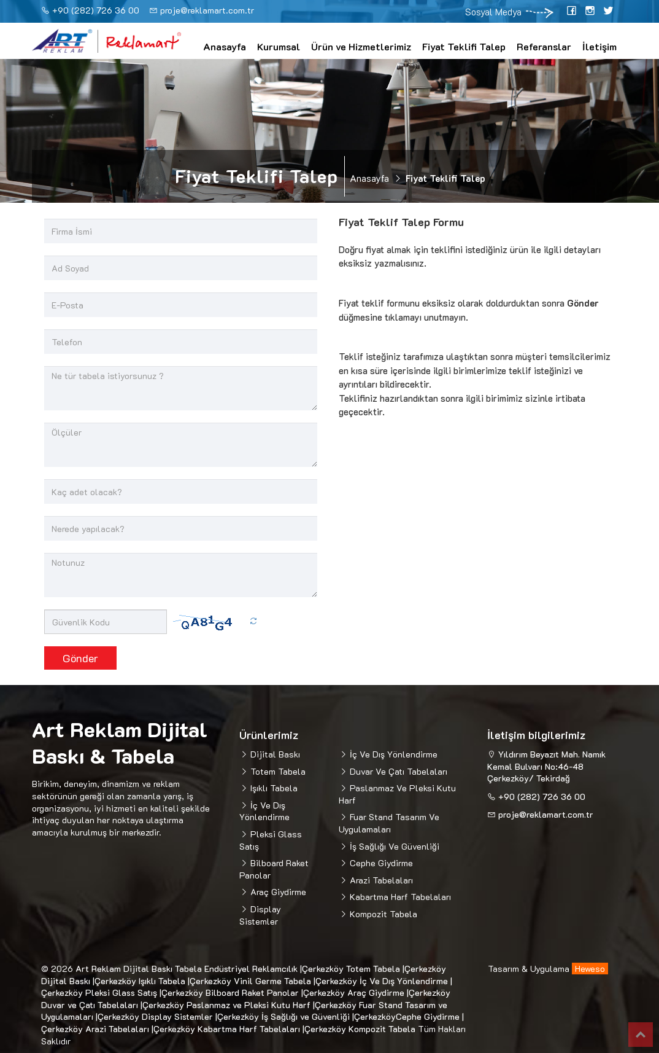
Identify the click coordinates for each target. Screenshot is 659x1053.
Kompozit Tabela (382, 914)
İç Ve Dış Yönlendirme (264, 811)
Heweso (590, 968)
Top (640, 1034)
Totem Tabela (277, 771)
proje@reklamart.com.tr (207, 10)
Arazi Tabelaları (380, 880)
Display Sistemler (260, 915)
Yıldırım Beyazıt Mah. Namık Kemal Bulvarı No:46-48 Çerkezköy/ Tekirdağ (546, 766)
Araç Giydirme (277, 892)
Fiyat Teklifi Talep (464, 46)
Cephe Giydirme (380, 863)
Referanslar (544, 46)
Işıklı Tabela (273, 788)
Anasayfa (224, 46)
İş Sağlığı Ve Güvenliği (393, 846)
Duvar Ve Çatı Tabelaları (397, 771)
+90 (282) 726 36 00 (95, 10)
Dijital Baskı (274, 754)
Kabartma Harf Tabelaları (399, 896)
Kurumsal (278, 46)
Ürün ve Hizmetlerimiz (361, 46)
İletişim (599, 46)
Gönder (80, 658)
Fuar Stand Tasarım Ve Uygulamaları (389, 823)
